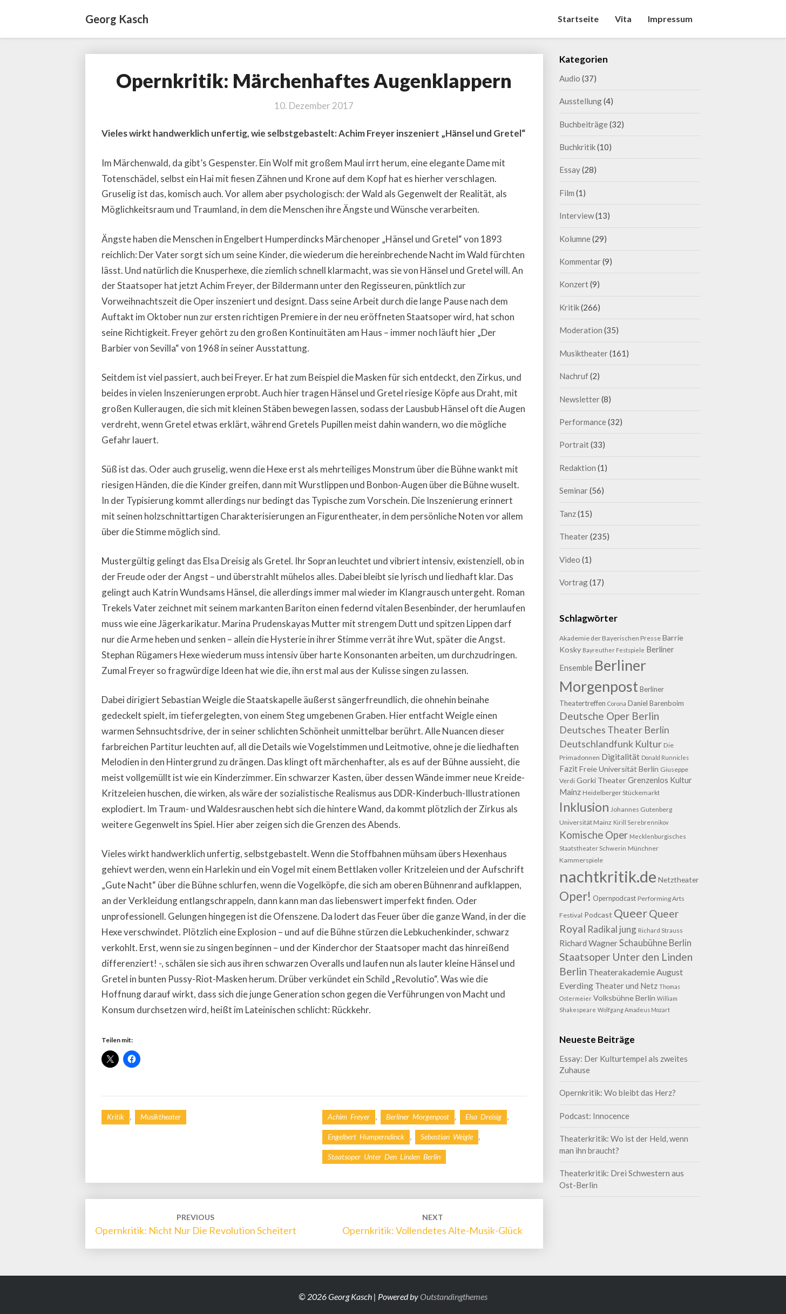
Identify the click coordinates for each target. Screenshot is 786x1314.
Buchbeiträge (583, 124)
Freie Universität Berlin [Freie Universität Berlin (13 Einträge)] (619, 768)
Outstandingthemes (453, 1296)
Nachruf (573, 376)
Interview (576, 215)
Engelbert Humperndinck (366, 1136)
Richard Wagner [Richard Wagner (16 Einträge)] (588, 943)
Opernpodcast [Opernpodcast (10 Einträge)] (614, 898)
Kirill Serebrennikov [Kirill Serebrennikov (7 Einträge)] (640, 822)
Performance (582, 422)
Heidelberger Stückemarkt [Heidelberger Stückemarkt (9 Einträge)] (621, 793)
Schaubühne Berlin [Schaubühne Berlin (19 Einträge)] (655, 943)
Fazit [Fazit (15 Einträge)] (568, 768)
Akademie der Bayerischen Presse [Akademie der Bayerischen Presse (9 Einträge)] (610, 638)
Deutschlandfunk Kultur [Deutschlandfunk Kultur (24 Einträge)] (610, 744)
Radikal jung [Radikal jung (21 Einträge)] (611, 929)
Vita (623, 19)
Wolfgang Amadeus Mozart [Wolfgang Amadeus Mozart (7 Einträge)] (634, 1009)
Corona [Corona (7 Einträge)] (616, 703)
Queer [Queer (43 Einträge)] (630, 913)
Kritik (115, 1116)
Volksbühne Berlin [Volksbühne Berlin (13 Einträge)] (624, 997)
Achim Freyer (349, 1116)
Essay (569, 169)
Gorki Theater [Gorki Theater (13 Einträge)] (601, 780)
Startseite (578, 19)
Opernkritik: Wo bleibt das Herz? (617, 1092)
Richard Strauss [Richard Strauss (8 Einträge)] (660, 930)
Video (569, 559)
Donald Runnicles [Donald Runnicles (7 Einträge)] (665, 757)
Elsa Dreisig (483, 1116)
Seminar (573, 490)
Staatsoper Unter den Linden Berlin (384, 1156)
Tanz (567, 513)
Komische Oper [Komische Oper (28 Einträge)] (593, 835)
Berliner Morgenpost (417, 1116)
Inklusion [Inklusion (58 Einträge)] (584, 806)
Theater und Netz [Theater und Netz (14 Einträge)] (626, 985)
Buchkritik (577, 147)
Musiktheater (160, 1116)
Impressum (670, 19)
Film (566, 193)
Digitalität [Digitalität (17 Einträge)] (620, 756)
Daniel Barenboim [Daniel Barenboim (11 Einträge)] (656, 703)
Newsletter (579, 399)
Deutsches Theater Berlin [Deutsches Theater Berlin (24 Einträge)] (614, 730)
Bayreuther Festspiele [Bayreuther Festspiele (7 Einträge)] (613, 649)
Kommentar (580, 261)
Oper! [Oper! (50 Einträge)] (575, 896)
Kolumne (575, 239)
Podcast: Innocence (594, 1116)
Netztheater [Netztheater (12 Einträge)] (678, 879)
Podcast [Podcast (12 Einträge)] (598, 914)
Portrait (574, 444)
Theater (573, 536)
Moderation (580, 330)
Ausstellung (580, 101)
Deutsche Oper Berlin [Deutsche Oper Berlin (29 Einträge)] (609, 716)
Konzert (573, 284)
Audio (569, 78)
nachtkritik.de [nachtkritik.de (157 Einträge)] (607, 876)
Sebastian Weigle (447, 1136)
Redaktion (577, 468)
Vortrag (573, 582)
